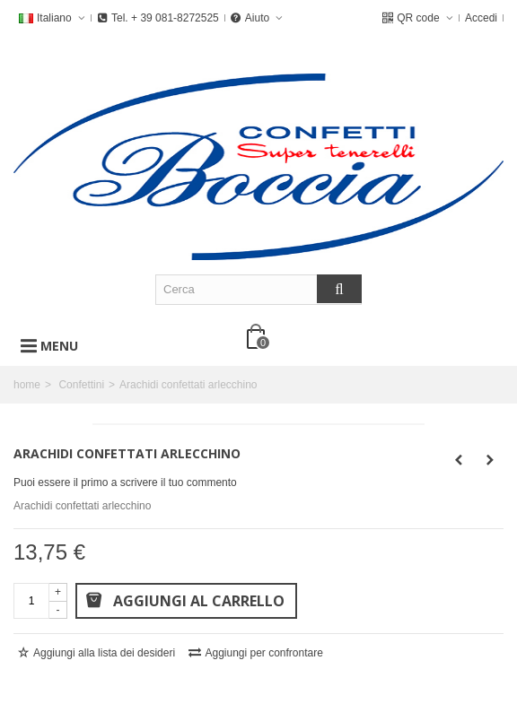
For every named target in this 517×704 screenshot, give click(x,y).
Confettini (81, 384)
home (26, 384)
